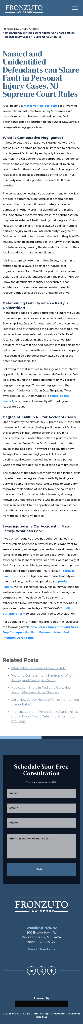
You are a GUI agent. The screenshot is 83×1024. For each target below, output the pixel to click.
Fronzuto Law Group (15, 28)
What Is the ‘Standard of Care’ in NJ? (38, 675)
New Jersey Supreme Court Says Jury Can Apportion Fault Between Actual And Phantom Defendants (40, 632)
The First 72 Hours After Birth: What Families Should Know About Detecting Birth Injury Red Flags (44, 723)
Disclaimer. (74, 1013)
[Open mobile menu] (75, 8)
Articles (33, 28)
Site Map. (42, 1016)
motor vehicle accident (40, 105)
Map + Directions (41, 949)
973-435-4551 (47, 942)
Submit (41, 869)
